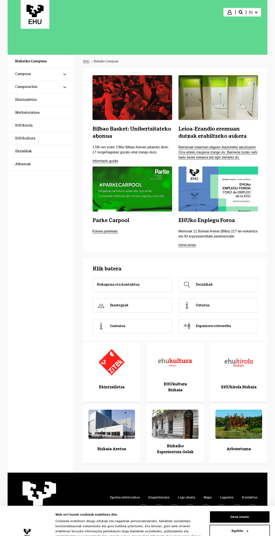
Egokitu (239, 505)
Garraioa (111, 326)
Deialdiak (198, 284)
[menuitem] (253, 12)
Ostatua (196, 305)
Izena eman (187, 245)
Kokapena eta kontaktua (118, 284)
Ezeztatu (239, 519)
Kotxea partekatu (105, 231)
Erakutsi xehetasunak (71, 527)
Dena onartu (239, 491)
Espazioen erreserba (207, 326)
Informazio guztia (105, 161)
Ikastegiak (112, 305)
